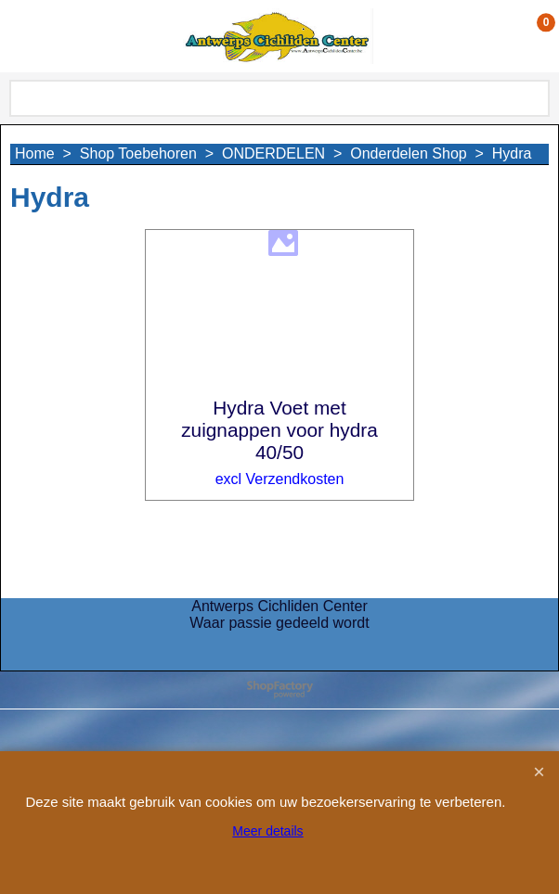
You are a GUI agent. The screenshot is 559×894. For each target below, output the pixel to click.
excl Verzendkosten (279, 479)
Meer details (267, 831)
